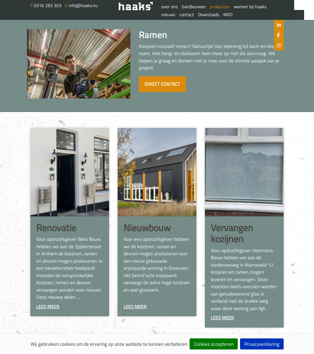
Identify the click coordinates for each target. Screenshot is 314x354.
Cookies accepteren (214, 344)
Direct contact (162, 84)
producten (220, 6)
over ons (169, 6)
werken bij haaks (250, 6)
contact (186, 14)
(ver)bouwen (194, 6)
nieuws (168, 14)
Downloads (208, 14)
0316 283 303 (46, 5)
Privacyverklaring (261, 344)
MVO (228, 14)
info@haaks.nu (81, 5)
